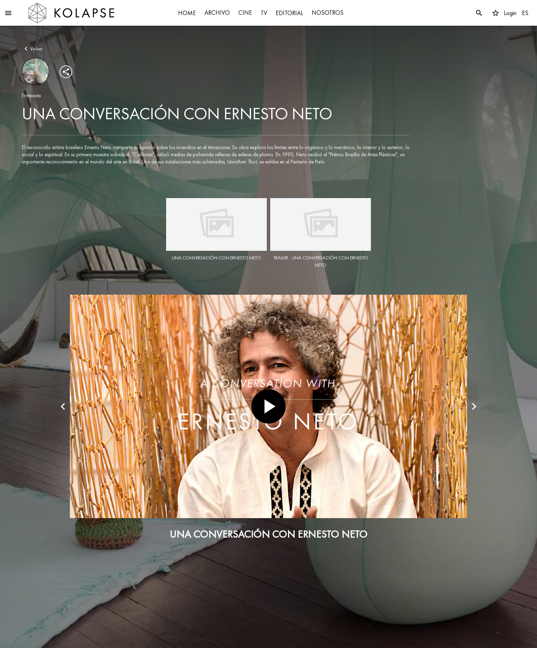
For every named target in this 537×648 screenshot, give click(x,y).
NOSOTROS (328, 12)
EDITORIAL (289, 12)
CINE (245, 12)
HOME (187, 12)
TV (264, 12)
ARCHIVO (217, 12)
